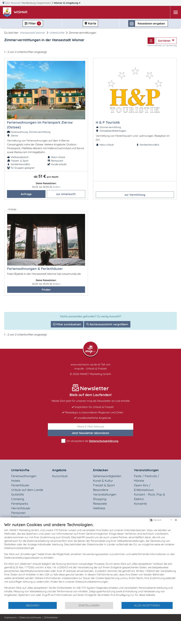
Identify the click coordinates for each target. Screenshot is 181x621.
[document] (90, 562)
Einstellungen (89, 605)
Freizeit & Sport (104, 485)
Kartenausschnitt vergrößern (107, 324)
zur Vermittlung (135, 194)
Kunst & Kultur (103, 481)
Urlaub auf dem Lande (27, 490)
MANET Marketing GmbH (95, 374)
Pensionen (18, 513)
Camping (17, 499)
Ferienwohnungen (23, 476)
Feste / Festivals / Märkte (146, 478)
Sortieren (164, 40)
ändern (56, 186)
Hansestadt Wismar (32, 32)
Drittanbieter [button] (51, 617)
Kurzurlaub (60, 476)
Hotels (15, 481)
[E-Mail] (90, 426)
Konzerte (140, 504)
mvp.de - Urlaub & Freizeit (90, 368)
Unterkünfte (57, 32)
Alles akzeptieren (147, 605)
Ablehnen (32, 605)
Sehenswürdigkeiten (107, 476)
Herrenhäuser (21, 508)
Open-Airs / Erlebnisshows (144, 487)
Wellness (99, 508)
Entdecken (100, 470)
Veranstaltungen (146, 470)
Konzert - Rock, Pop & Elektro (149, 496)
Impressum (10, 617)
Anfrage (26, 194)
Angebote (59, 470)
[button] (21, 12)
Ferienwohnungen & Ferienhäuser (35, 268)
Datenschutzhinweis (30, 617)
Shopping (99, 499)
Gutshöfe (17, 494)
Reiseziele (100, 504)
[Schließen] (175, 520)
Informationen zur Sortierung (162, 45)
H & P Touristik (108, 122)
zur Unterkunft (66, 194)
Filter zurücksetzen (67, 324)
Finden (46, 289)
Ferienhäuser (20, 485)
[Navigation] (175, 12)
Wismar (67, 2)
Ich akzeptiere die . (90, 441)
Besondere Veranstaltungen (104, 492)
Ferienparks (19, 504)
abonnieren (90, 433)
